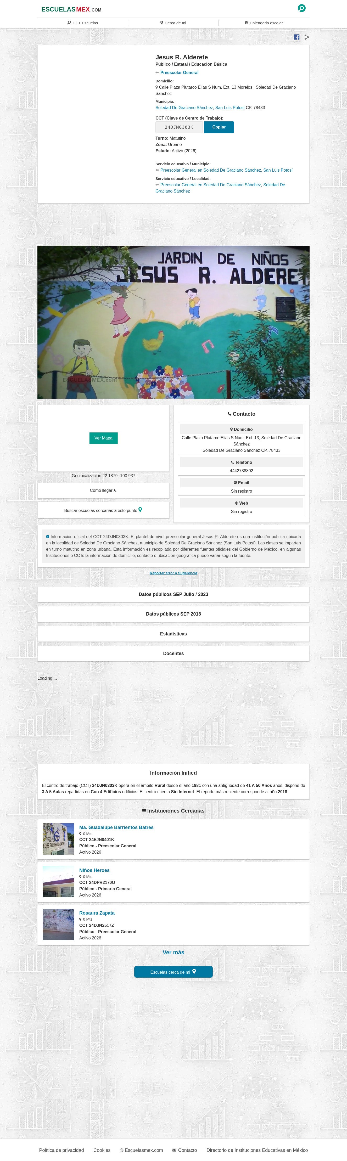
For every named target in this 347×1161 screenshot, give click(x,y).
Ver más (173, 952)
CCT (82, 22)
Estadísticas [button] (173, 633)
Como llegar (103, 490)
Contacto (184, 1150)
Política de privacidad (61, 1150)
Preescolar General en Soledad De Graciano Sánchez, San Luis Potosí (224, 170)
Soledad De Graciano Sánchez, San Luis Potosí (200, 107)
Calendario (264, 22)
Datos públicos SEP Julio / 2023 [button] (173, 594)
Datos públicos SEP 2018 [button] (173, 614)
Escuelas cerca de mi (173, 971)
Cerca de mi (173, 22)
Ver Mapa (103, 438)
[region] (97, 95)
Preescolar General (177, 72)
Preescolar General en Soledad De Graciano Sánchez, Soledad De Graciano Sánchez (220, 188)
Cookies (101, 1150)
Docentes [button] (173, 653)
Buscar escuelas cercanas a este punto (103, 509)
